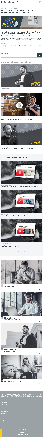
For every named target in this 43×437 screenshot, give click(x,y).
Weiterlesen (6, 53)
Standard (28, 50)
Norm (19, 50)
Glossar (2, 422)
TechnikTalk (3, 400)
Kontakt (2, 420)
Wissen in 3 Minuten (5, 406)
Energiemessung (10, 50)
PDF (39, 55)
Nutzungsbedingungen (6, 415)
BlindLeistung (4, 404)
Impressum (3, 413)
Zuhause (32, 50)
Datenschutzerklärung (5, 418)
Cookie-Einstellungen (5, 411)
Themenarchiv (4, 409)
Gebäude (16, 50)
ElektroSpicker (4, 402)
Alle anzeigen (21, 252)
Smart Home (23, 50)
